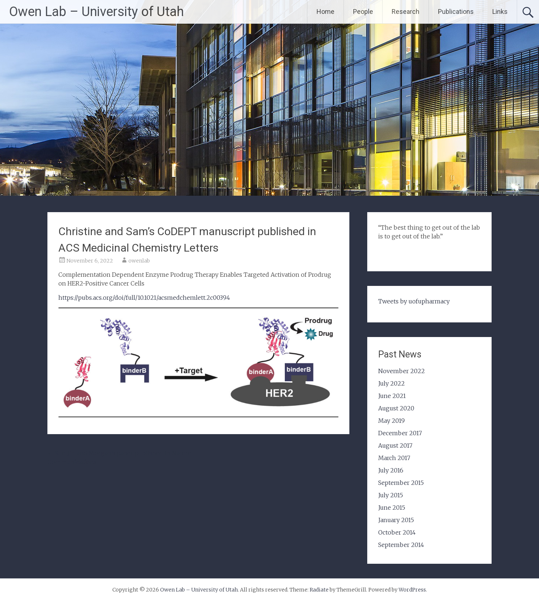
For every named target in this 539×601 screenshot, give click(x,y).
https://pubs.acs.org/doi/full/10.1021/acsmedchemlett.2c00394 (144, 297)
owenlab (139, 260)
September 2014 (401, 544)
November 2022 (401, 371)
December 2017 (400, 433)
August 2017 (395, 445)
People (363, 11)
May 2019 (391, 420)
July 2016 (390, 470)
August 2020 (396, 408)
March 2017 (394, 458)
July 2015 (390, 495)
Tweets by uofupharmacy (414, 301)
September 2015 (401, 482)
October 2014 (397, 532)
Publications (456, 11)
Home (325, 11)
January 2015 (396, 520)
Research (405, 11)
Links (500, 11)
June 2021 (392, 395)
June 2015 (391, 507)
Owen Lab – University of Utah (96, 11)
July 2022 (391, 383)
